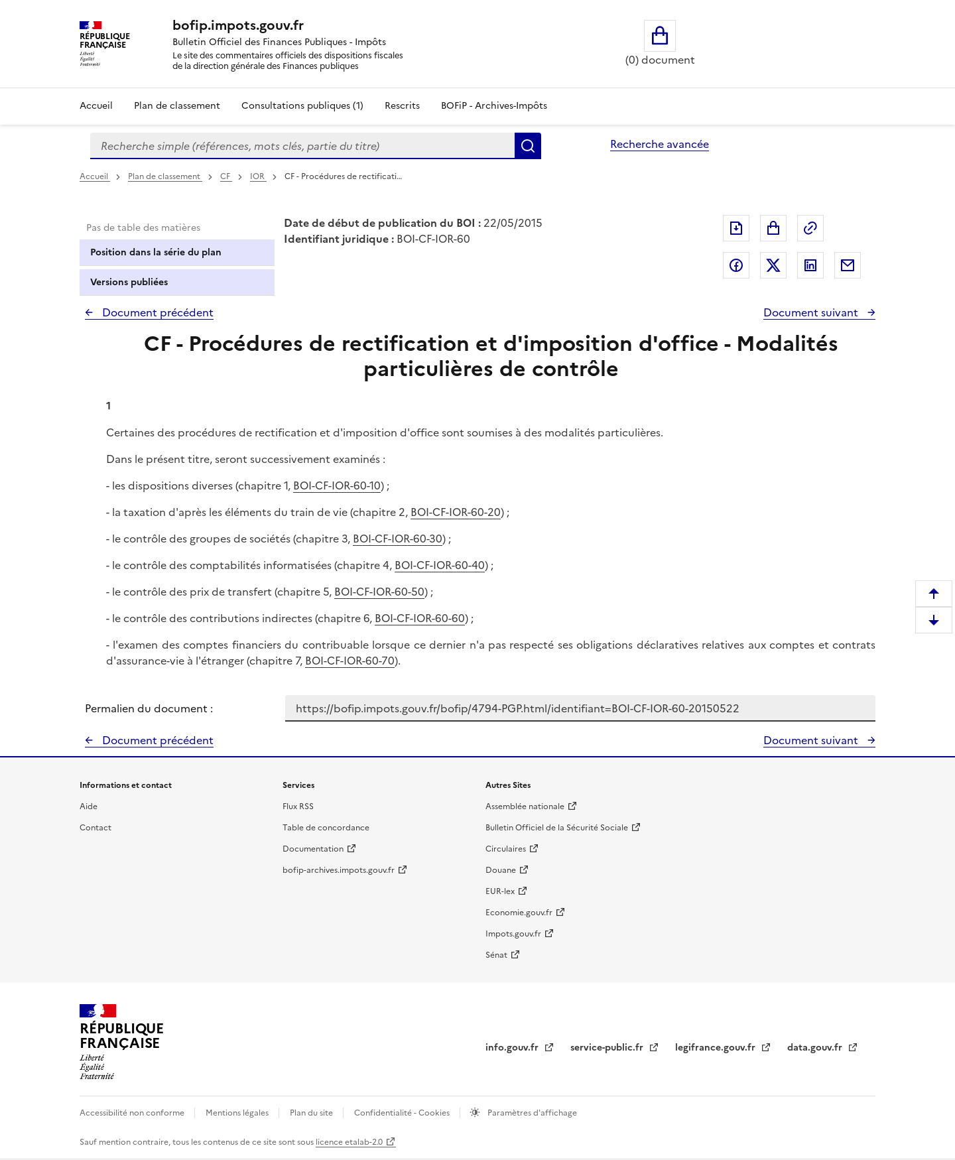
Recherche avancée (659, 144)
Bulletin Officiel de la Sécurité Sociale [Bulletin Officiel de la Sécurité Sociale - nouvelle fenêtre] (556, 828)
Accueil (96, 106)
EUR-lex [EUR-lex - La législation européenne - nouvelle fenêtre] (500, 891)
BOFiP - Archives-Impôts (494, 106)
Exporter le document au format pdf (736, 228)
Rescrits (402, 106)
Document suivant (812, 312)
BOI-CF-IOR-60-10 (337, 485)
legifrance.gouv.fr (716, 1048)
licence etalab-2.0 (349, 1142)
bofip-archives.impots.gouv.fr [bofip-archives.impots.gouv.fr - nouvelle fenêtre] (339, 870)
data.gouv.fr (816, 1048)
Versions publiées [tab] (129, 282)
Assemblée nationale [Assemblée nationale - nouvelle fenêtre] (524, 806)
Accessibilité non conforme (133, 1113)
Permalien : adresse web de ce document (810, 228)
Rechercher (528, 146)
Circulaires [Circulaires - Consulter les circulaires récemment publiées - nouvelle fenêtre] (505, 849)
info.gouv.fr (513, 1048)
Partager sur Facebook (736, 265)
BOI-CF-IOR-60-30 (397, 539)
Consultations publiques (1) (302, 106)
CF (226, 176)
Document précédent (156, 312)
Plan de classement (165, 176)
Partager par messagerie (847, 265)
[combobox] (302, 146)
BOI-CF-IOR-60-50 (379, 592)
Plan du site (312, 1113)
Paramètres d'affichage (531, 1113)
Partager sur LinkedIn (810, 265)
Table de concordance (326, 828)
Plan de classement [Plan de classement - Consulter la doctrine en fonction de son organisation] (177, 106)
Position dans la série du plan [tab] (156, 252)
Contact (95, 828)
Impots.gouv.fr (513, 934)
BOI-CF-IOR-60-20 (456, 512)
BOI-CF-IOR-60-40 (440, 565)
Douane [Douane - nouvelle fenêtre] (500, 870)
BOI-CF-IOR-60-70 (350, 661)
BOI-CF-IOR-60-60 (420, 618)
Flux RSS (298, 806)
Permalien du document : (149, 708)
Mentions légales (238, 1113)
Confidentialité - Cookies (403, 1113)
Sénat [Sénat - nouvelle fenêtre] (496, 955)
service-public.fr (608, 1048)
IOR (258, 176)
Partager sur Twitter (773, 265)
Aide (88, 806)
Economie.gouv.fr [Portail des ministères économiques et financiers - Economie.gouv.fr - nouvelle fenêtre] (518, 913)
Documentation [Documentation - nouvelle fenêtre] (313, 849)
